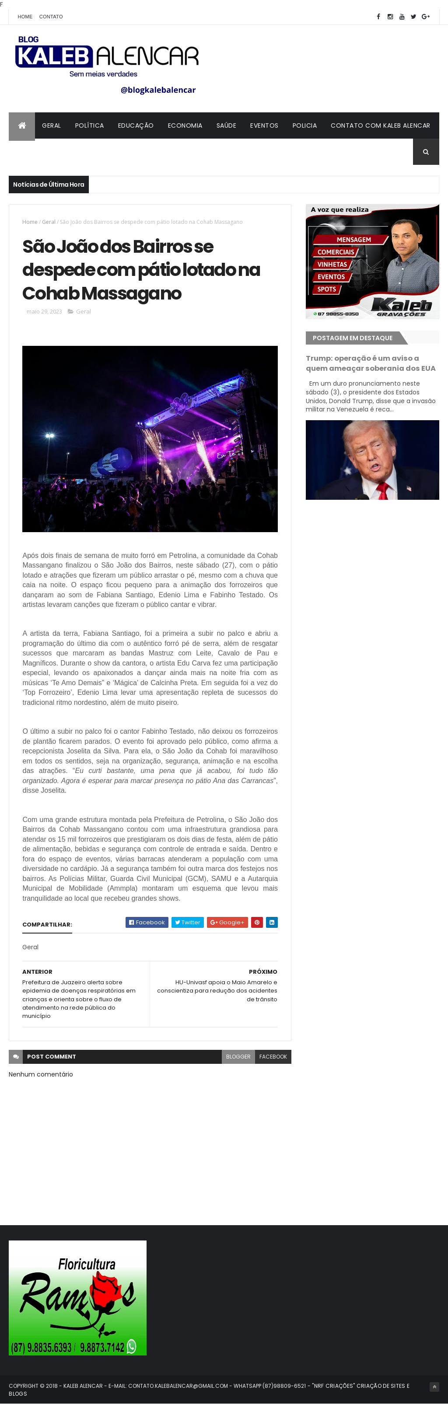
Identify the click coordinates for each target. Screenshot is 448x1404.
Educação (136, 125)
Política (89, 125)
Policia (305, 125)
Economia (185, 125)
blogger (238, 1056)
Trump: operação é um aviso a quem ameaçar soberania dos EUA (371, 363)
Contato (51, 16)
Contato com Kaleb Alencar (380, 125)
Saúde (227, 125)
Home (25, 16)
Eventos (264, 125)
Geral (51, 125)
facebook (273, 1056)
